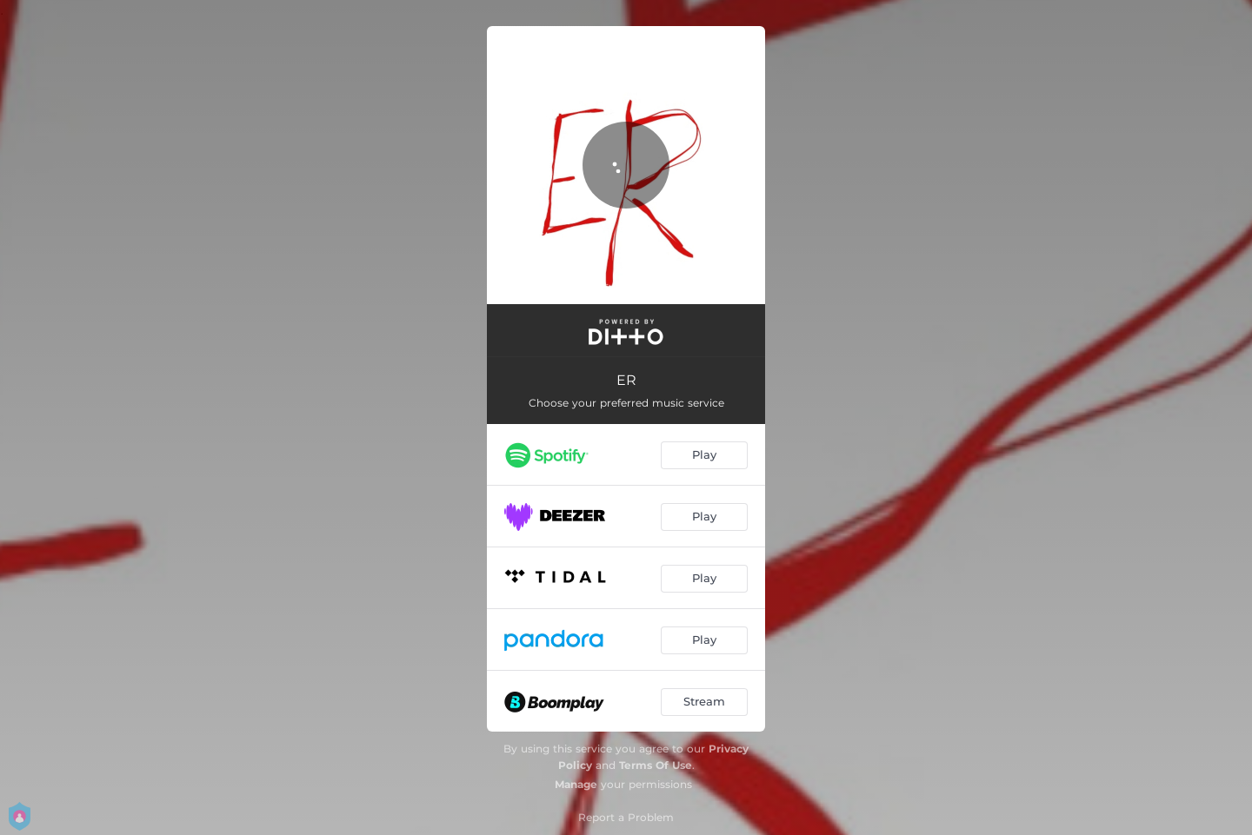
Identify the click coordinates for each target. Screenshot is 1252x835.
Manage (576, 784)
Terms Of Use (655, 765)
